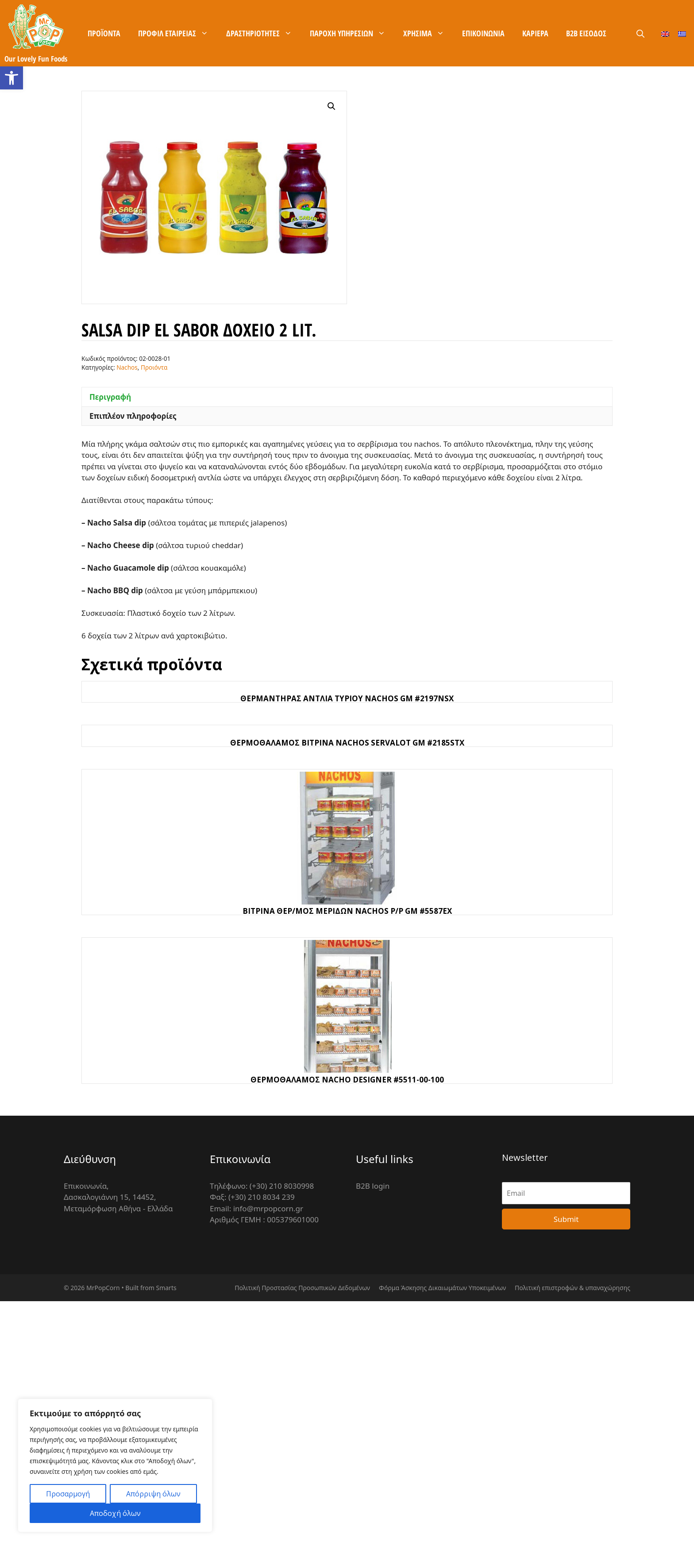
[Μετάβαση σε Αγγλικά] (665, 33)
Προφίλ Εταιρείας (177, 33)
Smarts (166, 1287)
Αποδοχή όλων (115, 1513)
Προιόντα (154, 367)
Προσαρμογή (68, 1494)
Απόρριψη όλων (153, 1494)
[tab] (347, 396)
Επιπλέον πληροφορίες (133, 416)
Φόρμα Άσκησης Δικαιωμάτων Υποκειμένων (442, 1287)
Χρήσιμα (428, 33)
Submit (566, 1219)
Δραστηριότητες (263, 33)
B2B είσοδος (586, 33)
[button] (11, 77)
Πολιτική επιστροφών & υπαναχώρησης (572, 1287)
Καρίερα (535, 33)
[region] (115, 1465)
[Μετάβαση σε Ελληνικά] (682, 33)
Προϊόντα (104, 33)
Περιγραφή (110, 397)
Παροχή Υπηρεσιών (352, 33)
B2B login (372, 1186)
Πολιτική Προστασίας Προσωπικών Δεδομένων (302, 1287)
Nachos (127, 367)
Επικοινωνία (483, 33)
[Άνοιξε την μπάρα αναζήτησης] (640, 33)
